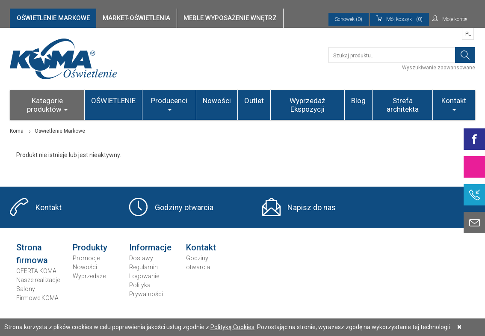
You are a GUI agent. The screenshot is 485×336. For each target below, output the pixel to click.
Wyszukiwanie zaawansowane (438, 68)
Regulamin (143, 267)
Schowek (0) (348, 19)
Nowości (217, 100)
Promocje (86, 258)
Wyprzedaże (89, 276)
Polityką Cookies (232, 327)
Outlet (254, 100)
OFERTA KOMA (36, 271)
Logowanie (144, 276)
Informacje (150, 247)
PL (468, 34)
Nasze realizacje (38, 280)
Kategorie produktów (47, 104)
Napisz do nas (311, 207)
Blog (358, 100)
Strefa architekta (403, 104)
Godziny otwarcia (184, 207)
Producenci (169, 103)
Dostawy (141, 258)
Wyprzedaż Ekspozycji (307, 104)
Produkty (90, 247)
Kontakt (453, 103)
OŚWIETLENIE (113, 100)
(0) (399, 19)
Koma (17, 131)
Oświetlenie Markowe (60, 131)
